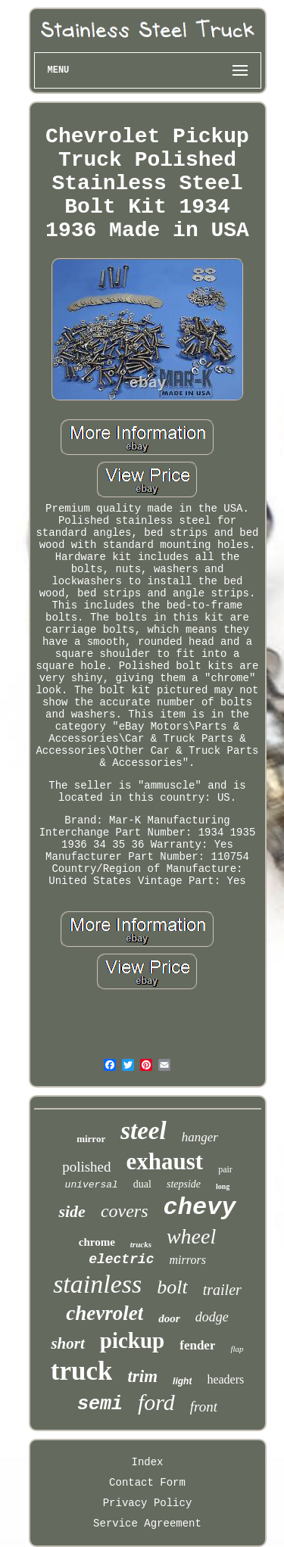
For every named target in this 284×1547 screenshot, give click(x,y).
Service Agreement (147, 1523)
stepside (184, 1184)
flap (236, 1348)
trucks (140, 1244)
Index (147, 1462)
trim (142, 1376)
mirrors (188, 1259)
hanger (200, 1137)
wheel (191, 1236)
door (168, 1318)
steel (143, 1130)
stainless (97, 1284)
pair (225, 1169)
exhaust (165, 1161)
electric (121, 1259)
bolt (172, 1287)
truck (82, 1371)
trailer (222, 1289)
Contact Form (147, 1483)
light (182, 1381)
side (71, 1211)
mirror (90, 1138)
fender (197, 1345)
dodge (212, 1316)
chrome (97, 1242)
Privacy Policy (147, 1503)
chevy (200, 1208)
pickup (132, 1340)
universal (91, 1185)
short (67, 1343)
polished (86, 1167)
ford (156, 1402)
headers (225, 1379)
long (222, 1186)
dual (142, 1184)
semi (100, 1404)
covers (124, 1211)
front (203, 1407)
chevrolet (104, 1313)
